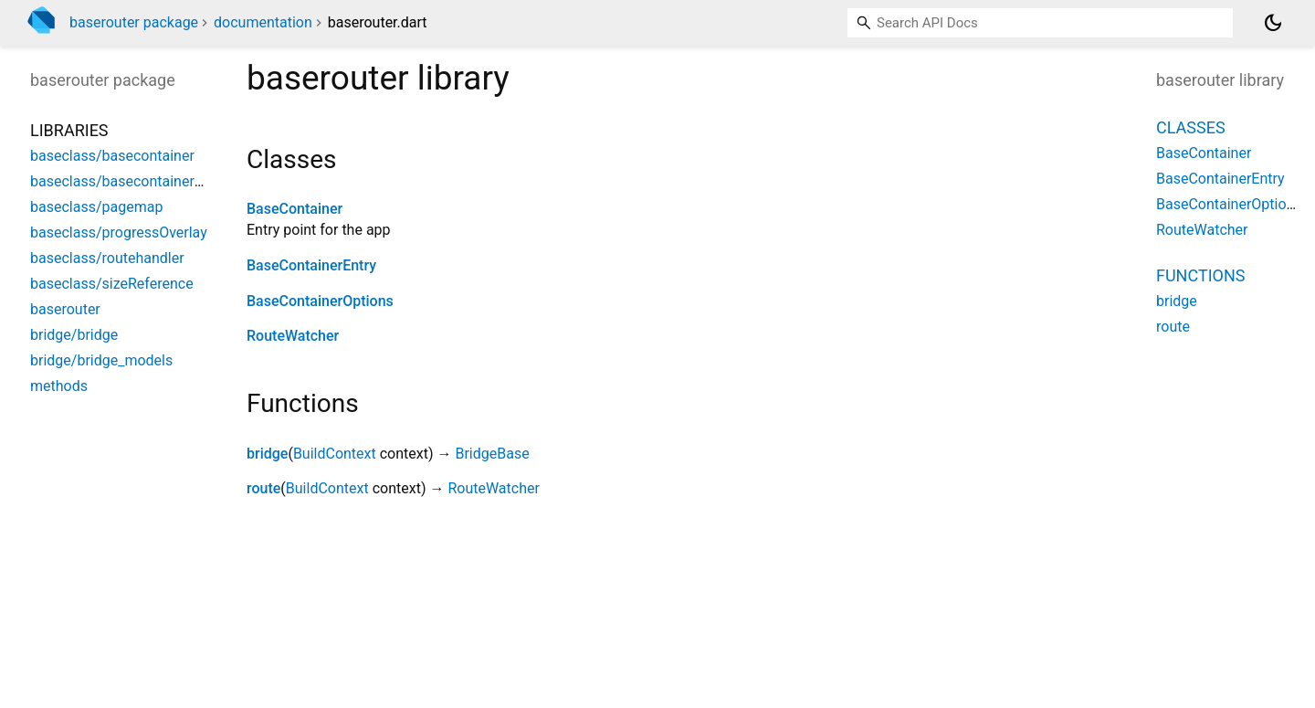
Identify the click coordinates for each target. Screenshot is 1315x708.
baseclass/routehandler (107, 258)
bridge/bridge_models (101, 360)
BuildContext (334, 453)
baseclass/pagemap (96, 207)
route (263, 488)
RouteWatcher (293, 335)
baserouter (65, 309)
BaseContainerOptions (320, 301)
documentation (263, 22)
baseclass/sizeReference (112, 283)
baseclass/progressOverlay (118, 232)
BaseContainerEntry (311, 265)
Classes (1191, 127)
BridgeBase (492, 453)
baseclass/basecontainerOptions (137, 181)
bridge (267, 453)
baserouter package (133, 22)
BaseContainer (294, 208)
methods (59, 386)
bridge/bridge (74, 334)
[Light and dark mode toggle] (1273, 22)
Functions (1200, 275)
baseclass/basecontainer (112, 155)
